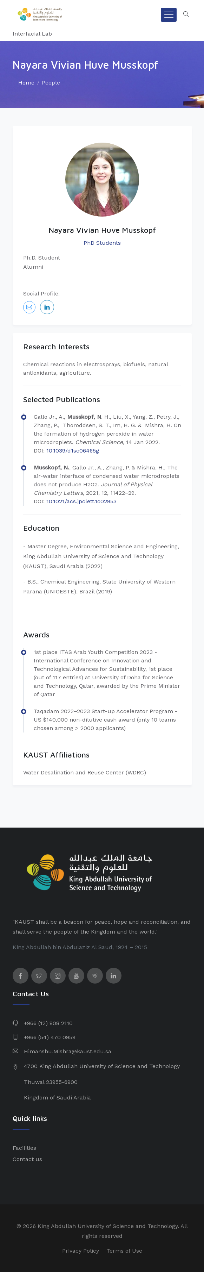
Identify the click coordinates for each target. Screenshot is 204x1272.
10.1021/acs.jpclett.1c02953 (81, 501)
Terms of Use (124, 1250)
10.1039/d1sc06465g (72, 450)
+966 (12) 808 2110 (48, 1023)
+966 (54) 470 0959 (49, 1037)
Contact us (27, 1159)
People (51, 82)
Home (26, 82)
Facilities (24, 1148)
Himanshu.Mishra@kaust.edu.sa (67, 1051)
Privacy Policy (80, 1250)
